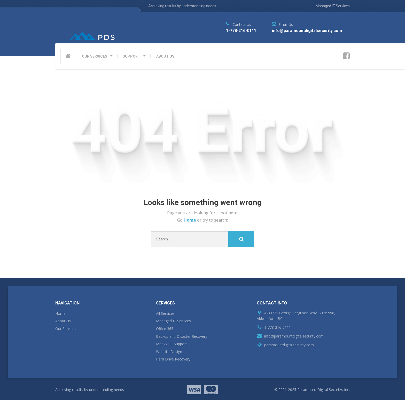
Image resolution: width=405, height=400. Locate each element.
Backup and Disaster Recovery (181, 336)
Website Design (169, 351)
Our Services (65, 328)
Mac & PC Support (171, 343)
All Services (165, 313)
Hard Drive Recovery (173, 359)
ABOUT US (165, 56)
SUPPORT (131, 56)
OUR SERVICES (94, 56)
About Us (63, 320)
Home (190, 220)
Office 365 (164, 328)
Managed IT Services (333, 6)
